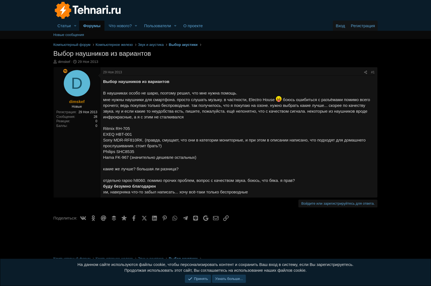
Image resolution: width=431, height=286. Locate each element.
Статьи (64, 25)
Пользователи (157, 25)
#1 (373, 72)
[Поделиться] (365, 72)
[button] (75, 26)
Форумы (92, 25)
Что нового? (120, 25)
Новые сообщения (68, 35)
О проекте (193, 25)
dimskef (64, 62)
